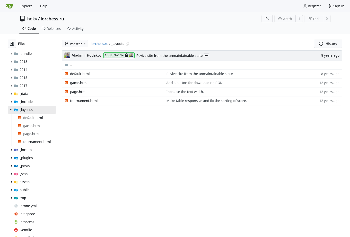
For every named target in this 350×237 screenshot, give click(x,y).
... (206, 55)
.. (68, 64)
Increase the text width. (185, 91)
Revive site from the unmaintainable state (169, 55)
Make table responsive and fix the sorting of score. (206, 100)
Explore (26, 6)
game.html (79, 82)
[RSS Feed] (267, 18)
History (328, 43)
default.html (80, 73)
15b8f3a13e (119, 55)
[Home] (9, 6)
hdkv (32, 18)
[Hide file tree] (12, 44)
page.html (78, 91)
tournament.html (83, 100)
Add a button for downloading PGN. (195, 82)
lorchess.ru (52, 18)
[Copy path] (127, 43)
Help (43, 6)
